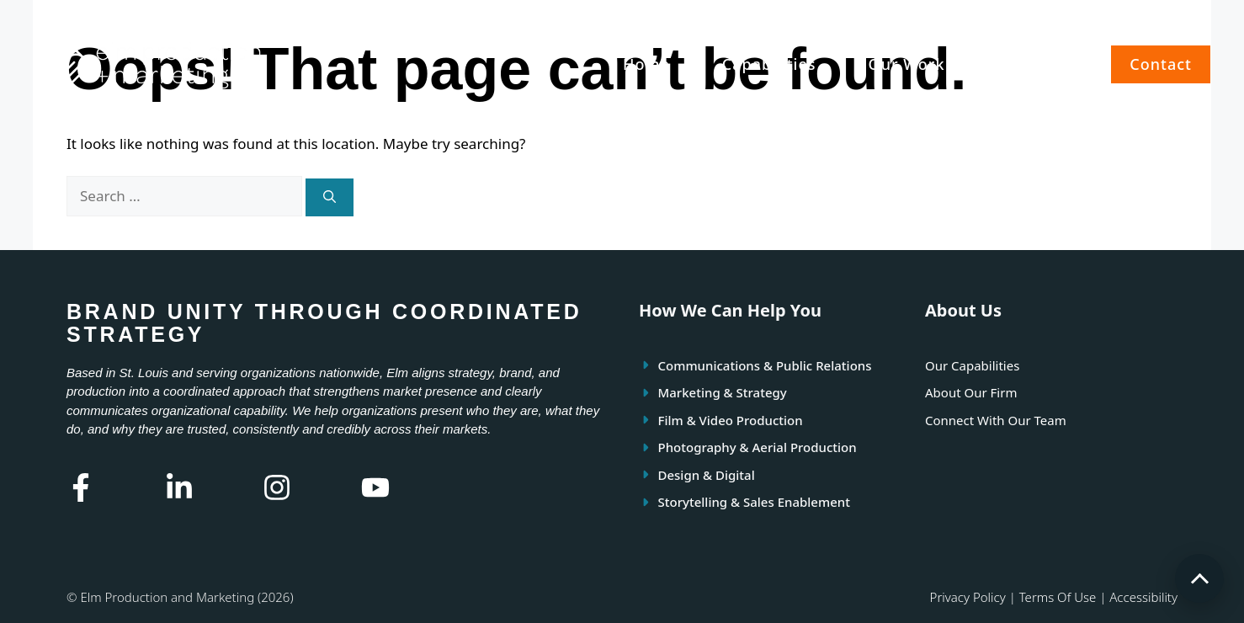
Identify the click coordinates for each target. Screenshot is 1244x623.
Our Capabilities (972, 365)
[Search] (330, 197)
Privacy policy (968, 596)
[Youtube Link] (375, 487)
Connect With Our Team (995, 420)
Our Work (907, 64)
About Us (1034, 64)
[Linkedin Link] (179, 487)
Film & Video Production (730, 420)
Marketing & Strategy (722, 392)
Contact (1161, 64)
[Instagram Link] (277, 487)
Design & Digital (706, 474)
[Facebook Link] (80, 487)
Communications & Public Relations (765, 365)
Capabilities (769, 64)
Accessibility (1143, 596)
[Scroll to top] (1199, 578)
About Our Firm (971, 392)
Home (646, 64)
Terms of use (1058, 596)
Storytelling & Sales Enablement (754, 501)
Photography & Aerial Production (757, 447)
